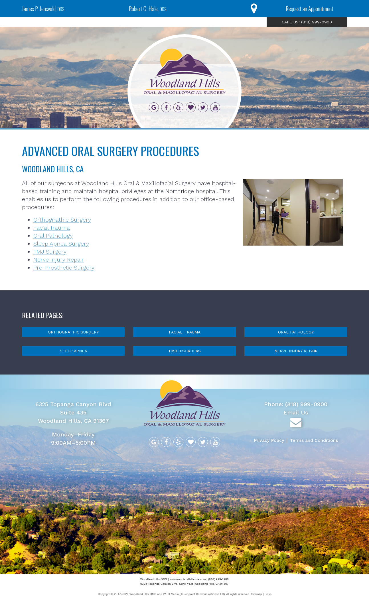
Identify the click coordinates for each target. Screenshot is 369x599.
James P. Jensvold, (43, 8)
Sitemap (257, 594)
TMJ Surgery (49, 251)
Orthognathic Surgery (62, 219)
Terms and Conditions (314, 440)
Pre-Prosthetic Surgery (63, 267)
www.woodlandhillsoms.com (188, 579)
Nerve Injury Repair (58, 259)
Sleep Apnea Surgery (61, 243)
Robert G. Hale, (148, 8)
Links (268, 594)
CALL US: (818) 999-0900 (307, 22)
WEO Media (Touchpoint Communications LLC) (194, 594)
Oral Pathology (53, 235)
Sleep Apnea (73, 351)
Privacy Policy (269, 440)
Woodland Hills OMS (142, 594)
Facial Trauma (51, 227)
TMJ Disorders (184, 351)
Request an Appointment (309, 8)
